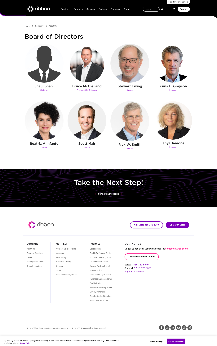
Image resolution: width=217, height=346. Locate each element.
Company (115, 9)
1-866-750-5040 (140, 264)
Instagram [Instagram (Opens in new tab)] (184, 327)
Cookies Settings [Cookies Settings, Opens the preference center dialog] (156, 343)
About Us (53, 26)
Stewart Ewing (130, 86)
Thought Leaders (34, 266)
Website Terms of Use (99, 300)
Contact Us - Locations (66, 249)
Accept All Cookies (176, 343)
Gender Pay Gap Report (100, 266)
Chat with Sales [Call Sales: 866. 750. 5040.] (177, 224)
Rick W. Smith (129, 145)
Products (78, 9)
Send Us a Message (108, 193)
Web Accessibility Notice (66, 275)
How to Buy (61, 257)
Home (27, 26)
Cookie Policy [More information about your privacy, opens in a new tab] (25, 345)
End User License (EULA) (100, 257)
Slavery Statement (97, 292)
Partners (103, 9)
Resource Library (63, 262)
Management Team (35, 262)
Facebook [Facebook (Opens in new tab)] (161, 327)
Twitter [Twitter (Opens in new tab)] (167, 327)
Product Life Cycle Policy (100, 275)
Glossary (60, 253)
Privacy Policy (96, 270)
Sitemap (59, 266)
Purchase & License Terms (101, 279)
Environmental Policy (99, 262)
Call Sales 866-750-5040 (146, 224)
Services (90, 9)
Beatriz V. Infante (44, 144)
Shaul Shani (44, 86)
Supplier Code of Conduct (101, 296)
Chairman (44, 90)
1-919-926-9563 (142, 268)
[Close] (213, 342)
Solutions (65, 9)
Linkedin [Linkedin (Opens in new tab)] (172, 327)
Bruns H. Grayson (172, 86)
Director (130, 90)
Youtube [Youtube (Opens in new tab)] (178, 327)
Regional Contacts (134, 271)
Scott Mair (86, 144)
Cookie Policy (95, 249)
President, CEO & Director (87, 90)
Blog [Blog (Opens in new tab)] (189, 327)
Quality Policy (95, 283)
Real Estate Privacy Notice (101, 287)
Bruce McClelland (87, 86)
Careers (30, 257)
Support (127, 9)
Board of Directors (34, 253)
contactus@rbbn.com (176, 248)
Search (162, 9)
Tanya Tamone (172, 143)
